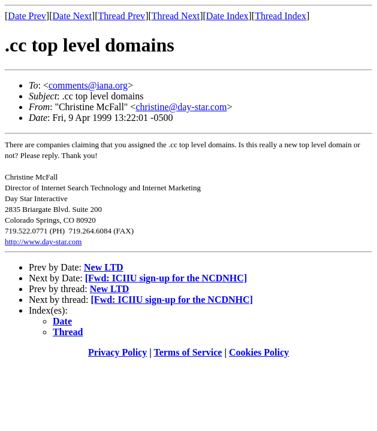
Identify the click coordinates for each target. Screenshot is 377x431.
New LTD (103, 267)
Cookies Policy (259, 352)
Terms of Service (187, 352)
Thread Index (280, 16)
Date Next (72, 16)
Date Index (227, 16)
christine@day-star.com (181, 107)
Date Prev (27, 16)
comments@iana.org (88, 85)
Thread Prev (121, 16)
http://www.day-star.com (43, 241)
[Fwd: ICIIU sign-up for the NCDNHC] (166, 278)
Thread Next (176, 16)
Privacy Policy (117, 352)
